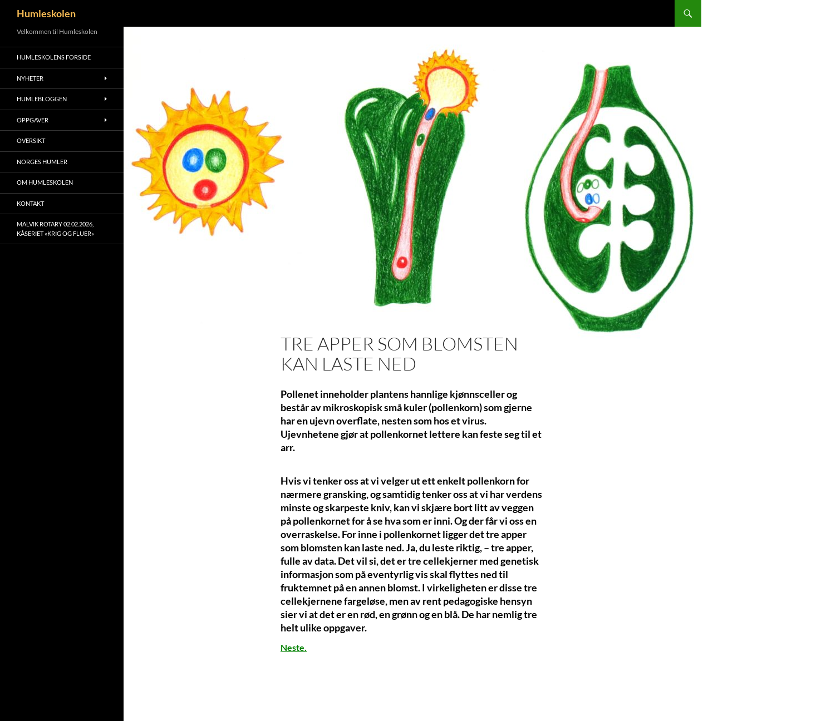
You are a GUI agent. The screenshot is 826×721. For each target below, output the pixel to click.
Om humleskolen (45, 182)
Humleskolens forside (54, 57)
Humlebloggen (42, 98)
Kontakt (30, 203)
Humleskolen (46, 13)
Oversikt (31, 140)
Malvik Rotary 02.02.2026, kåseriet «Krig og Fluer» (55, 228)
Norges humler (42, 161)
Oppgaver (32, 120)
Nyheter (30, 78)
